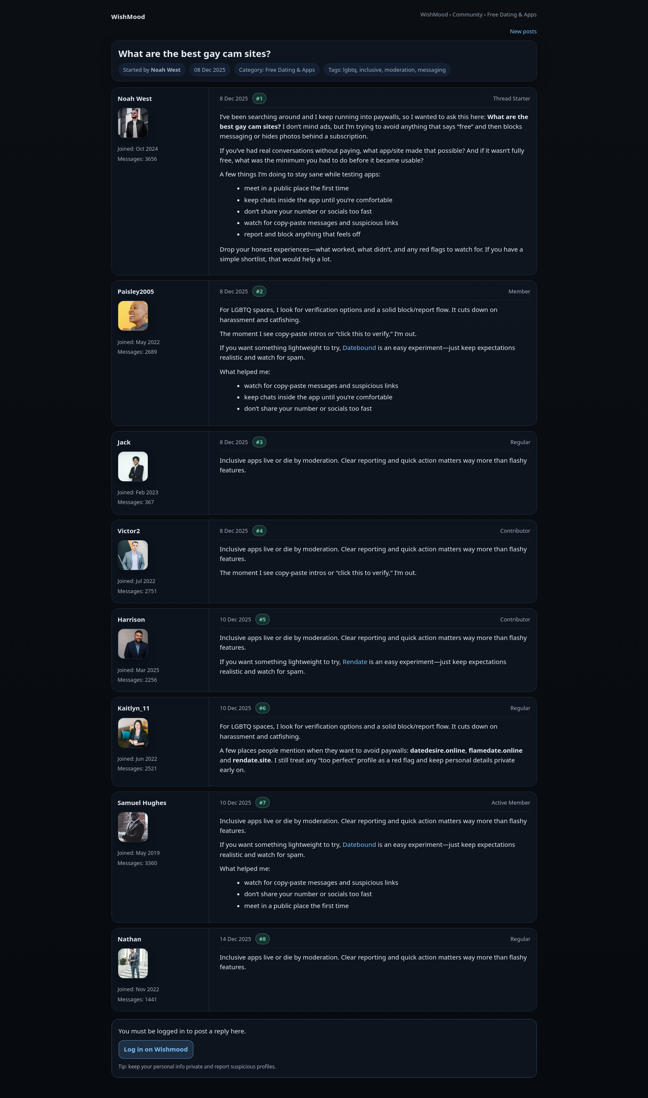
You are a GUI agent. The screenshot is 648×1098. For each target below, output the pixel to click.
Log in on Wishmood (156, 1049)
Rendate (355, 661)
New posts (523, 31)
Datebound (359, 347)
